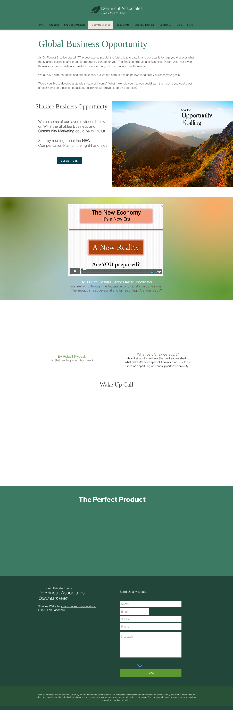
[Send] (150, 673)
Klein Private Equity (59, 588)
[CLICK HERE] (69, 160)
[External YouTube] (76, 330)
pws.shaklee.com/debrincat (78, 606)
